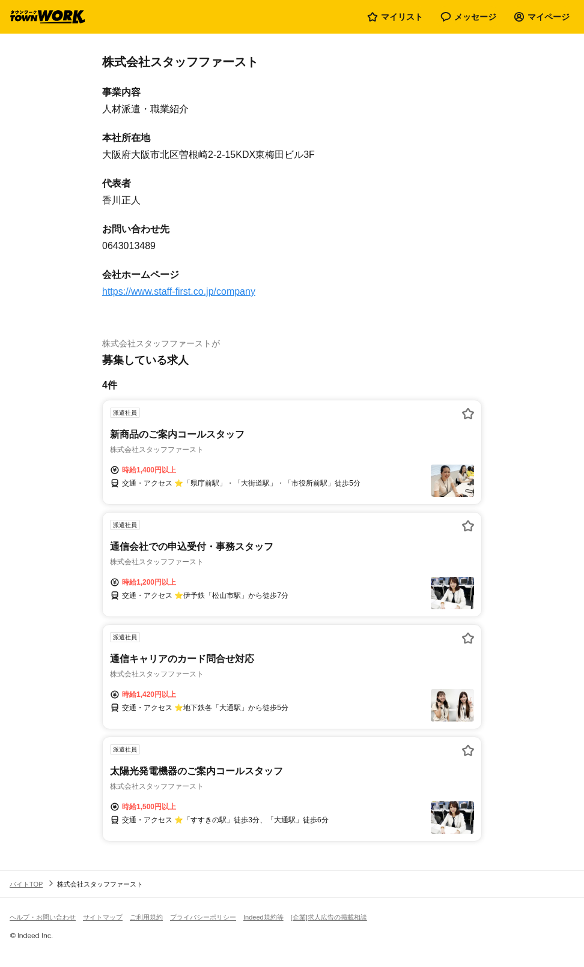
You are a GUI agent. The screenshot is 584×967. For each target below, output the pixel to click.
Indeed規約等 (263, 917)
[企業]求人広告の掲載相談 (329, 917)
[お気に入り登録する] (468, 413)
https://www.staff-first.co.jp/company (178, 291)
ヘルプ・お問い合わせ (43, 917)
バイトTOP (26, 884)
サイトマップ (103, 917)
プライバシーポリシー (203, 917)
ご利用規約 (146, 917)
